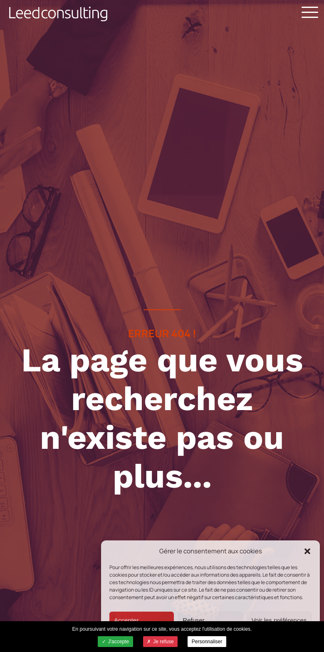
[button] (307, 551)
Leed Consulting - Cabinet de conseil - (58, 13)
